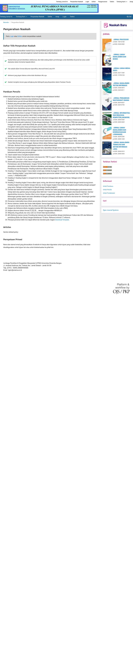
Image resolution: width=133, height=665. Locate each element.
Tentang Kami (21, 16)
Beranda (6, 22)
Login (64, 16)
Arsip (57, 16)
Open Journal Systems (110, 210)
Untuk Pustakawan (109, 193)
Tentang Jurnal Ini (62, 1)
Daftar (50, 16)
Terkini (72, 16)
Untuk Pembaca (108, 186)
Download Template (62, 220)
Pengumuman (102, 1)
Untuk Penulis (107, 189)
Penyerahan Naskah (37, 16)
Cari (129, 16)
